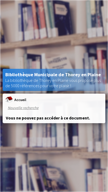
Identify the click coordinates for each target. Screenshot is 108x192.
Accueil (15, 99)
